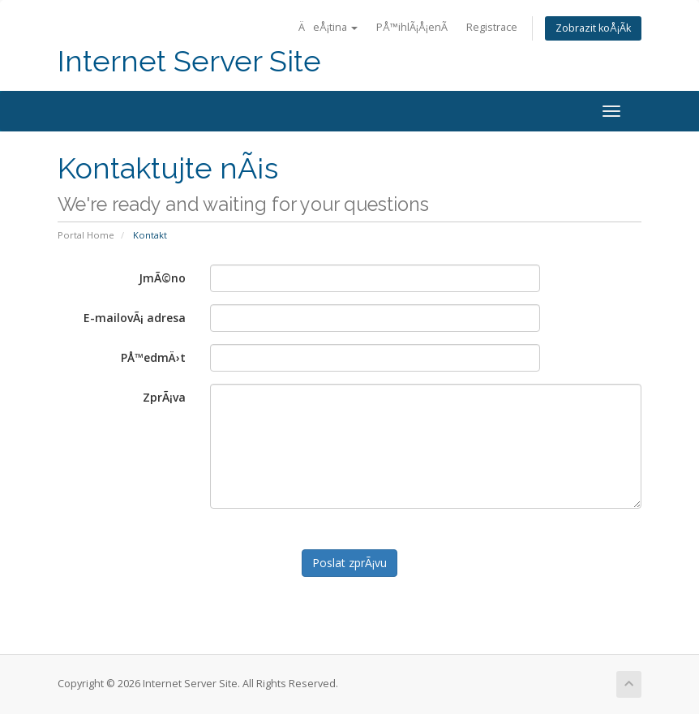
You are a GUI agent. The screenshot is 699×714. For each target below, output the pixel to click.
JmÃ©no (162, 278)
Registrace (491, 27)
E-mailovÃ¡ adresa (135, 317)
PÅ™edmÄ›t (153, 357)
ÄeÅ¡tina (328, 27)
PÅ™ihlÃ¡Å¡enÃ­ (412, 27)
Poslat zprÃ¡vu (349, 562)
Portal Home (86, 235)
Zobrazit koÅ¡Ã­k (593, 28)
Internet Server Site (189, 61)
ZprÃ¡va (164, 397)
